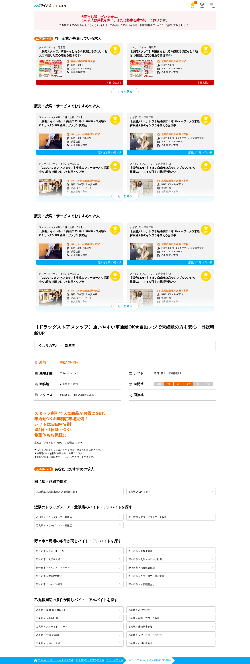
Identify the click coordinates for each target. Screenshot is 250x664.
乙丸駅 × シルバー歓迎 (78, 643)
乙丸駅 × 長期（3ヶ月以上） (78, 610)
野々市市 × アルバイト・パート (78, 567)
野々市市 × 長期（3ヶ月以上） (78, 551)
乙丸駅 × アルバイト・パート (78, 626)
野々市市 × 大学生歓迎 (78, 559)
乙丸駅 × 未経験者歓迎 (170, 626)
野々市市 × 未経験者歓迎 (170, 567)
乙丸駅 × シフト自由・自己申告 (170, 635)
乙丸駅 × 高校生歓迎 (170, 610)
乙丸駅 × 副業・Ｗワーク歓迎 (170, 618)
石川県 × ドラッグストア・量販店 (78, 517)
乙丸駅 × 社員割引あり (170, 643)
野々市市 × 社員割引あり (170, 584)
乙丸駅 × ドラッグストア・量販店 (78, 525)
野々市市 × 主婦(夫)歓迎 (78, 576)
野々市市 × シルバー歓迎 (78, 584)
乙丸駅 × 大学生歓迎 (78, 618)
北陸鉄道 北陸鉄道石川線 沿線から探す (78, 491)
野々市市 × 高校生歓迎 (170, 551)
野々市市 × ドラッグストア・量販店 (170, 517)
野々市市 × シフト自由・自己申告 (170, 576)
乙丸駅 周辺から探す (170, 491)
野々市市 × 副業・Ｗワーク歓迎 (170, 559)
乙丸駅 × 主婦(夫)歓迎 (78, 635)
